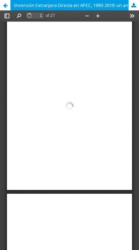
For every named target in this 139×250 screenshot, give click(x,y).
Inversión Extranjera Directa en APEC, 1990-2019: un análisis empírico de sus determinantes (76, 5)
